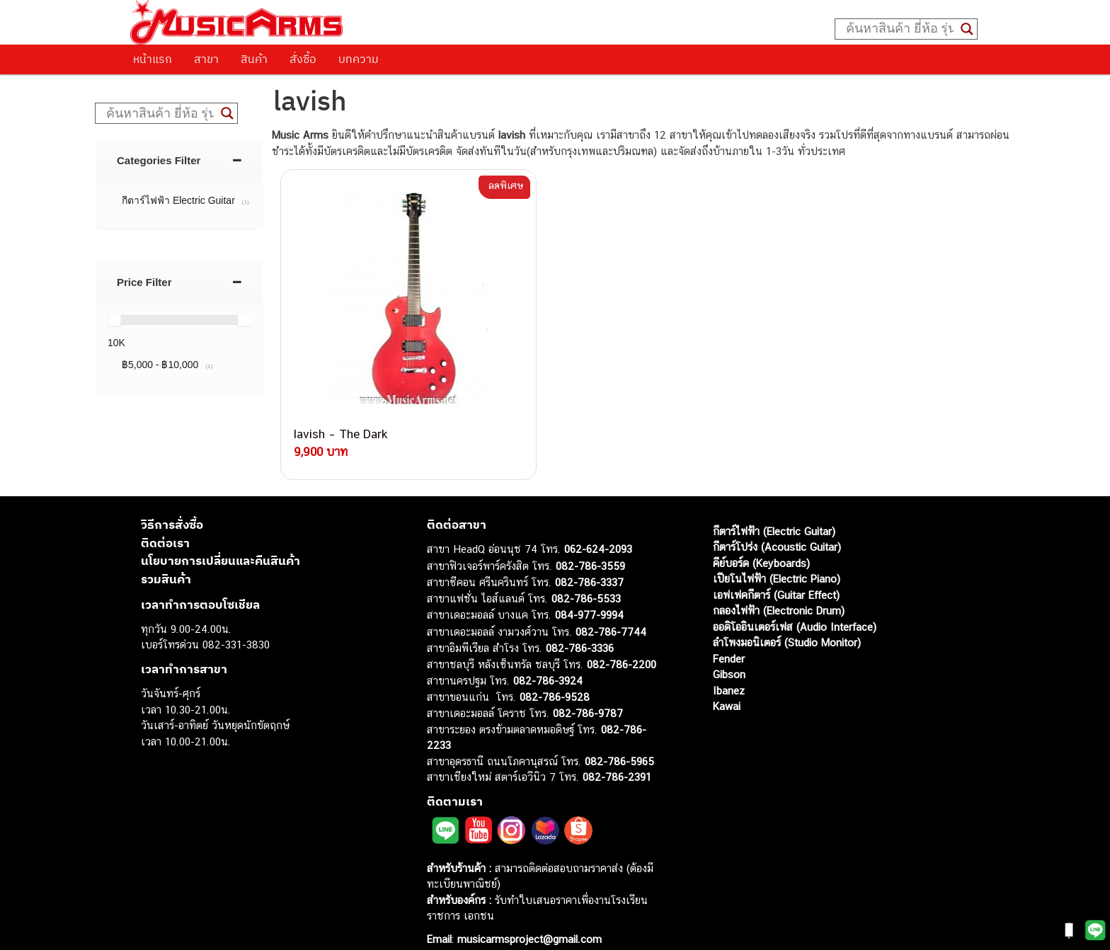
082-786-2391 (617, 752)
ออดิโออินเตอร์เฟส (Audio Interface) (794, 602)
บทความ (358, 59)
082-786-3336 (580, 623)
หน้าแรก (152, 59)
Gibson (729, 649)
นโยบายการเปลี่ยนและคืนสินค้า (220, 536)
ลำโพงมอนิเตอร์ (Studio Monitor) (787, 618)
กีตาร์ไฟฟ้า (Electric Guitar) (774, 506)
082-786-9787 (588, 688)
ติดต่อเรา (165, 518)
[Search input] (900, 29)
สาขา (206, 59)
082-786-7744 (611, 607)
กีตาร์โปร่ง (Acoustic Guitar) (777, 522)
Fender (729, 634)
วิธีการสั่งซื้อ (172, 500)
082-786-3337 (589, 557)
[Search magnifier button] (967, 29)
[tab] (179, 160)
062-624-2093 (598, 524)
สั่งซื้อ (303, 59)
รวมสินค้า (166, 554)
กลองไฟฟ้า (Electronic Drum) (779, 586)
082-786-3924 (548, 656)
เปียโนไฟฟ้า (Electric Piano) (776, 554)
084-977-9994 (589, 590)
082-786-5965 (619, 737)
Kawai (726, 681)
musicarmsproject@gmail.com (528, 914)
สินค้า (254, 59)
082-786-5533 (586, 574)
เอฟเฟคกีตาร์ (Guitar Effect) (776, 570)
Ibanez (729, 666)
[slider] (114, 320)
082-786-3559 (590, 541)
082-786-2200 (621, 640)
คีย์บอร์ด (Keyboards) (761, 538)
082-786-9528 (555, 672)
